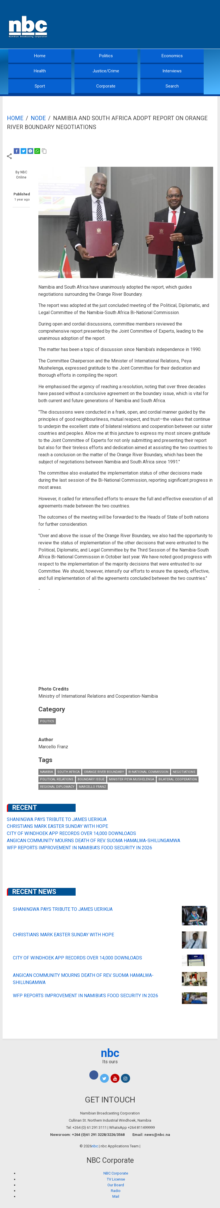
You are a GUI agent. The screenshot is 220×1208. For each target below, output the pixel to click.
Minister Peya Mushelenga (131, 779)
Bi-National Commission (148, 772)
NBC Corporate (115, 1173)
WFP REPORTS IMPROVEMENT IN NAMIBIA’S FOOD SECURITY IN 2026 (79, 847)
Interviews (172, 71)
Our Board (115, 1185)
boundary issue (91, 779)
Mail (115, 1196)
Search (172, 86)
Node (38, 118)
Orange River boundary (104, 772)
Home (40, 55)
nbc (110, 1053)
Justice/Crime (106, 71)
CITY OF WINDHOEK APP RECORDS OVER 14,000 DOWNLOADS (71, 833)
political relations (56, 779)
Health (40, 71)
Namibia (46, 772)
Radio (116, 1191)
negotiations (184, 772)
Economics (172, 55)
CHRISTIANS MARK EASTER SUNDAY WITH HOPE (57, 826)
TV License (116, 1179)
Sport (40, 86)
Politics (106, 55)
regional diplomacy (57, 787)
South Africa (68, 772)
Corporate (105, 86)
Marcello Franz (92, 787)
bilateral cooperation (177, 779)
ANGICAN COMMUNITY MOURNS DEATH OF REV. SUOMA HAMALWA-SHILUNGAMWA (93, 840)
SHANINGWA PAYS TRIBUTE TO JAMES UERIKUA (57, 819)
